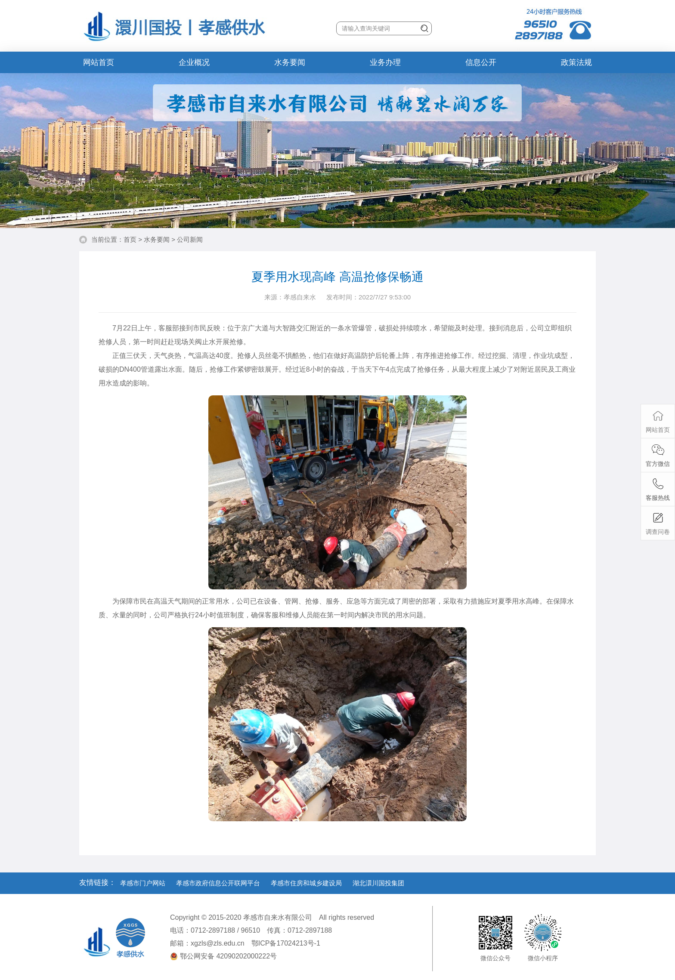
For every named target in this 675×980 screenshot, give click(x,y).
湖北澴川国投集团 (378, 883)
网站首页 (98, 62)
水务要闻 (289, 62)
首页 (130, 239)
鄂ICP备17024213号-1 (285, 943)
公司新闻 (190, 239)
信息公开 (480, 62)
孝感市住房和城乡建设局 (306, 883)
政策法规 (576, 62)
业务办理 (385, 62)
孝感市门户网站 (142, 883)
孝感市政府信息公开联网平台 (218, 883)
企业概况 (194, 62)
